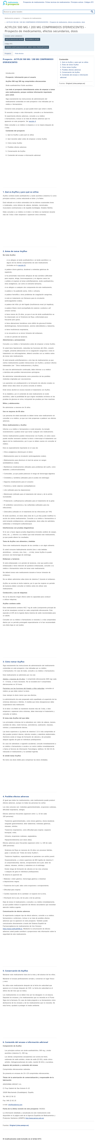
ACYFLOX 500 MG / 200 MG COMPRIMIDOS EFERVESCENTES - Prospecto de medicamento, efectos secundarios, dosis (45, 22)
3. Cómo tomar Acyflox (68, 67)
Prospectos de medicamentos (33, 2)
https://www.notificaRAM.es (12, 929)
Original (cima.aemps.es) (75, 83)
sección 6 (21, 265)
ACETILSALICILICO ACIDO (14, 39)
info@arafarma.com (15, 1104)
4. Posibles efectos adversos (70, 70)
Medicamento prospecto (12, 18)
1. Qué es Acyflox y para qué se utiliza (74, 62)
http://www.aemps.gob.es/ (34, 1118)
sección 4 (32, 121)
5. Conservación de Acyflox (70, 72)
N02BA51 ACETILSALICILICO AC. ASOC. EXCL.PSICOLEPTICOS (27, 47)
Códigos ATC (89, 2)
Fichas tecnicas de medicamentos (57, 2)
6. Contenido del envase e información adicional (74, 76)
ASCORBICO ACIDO (32, 39)
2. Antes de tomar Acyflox (69, 65)
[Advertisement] (76, 100)
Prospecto (8, 53)
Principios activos (77, 2)
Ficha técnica (19, 53)
